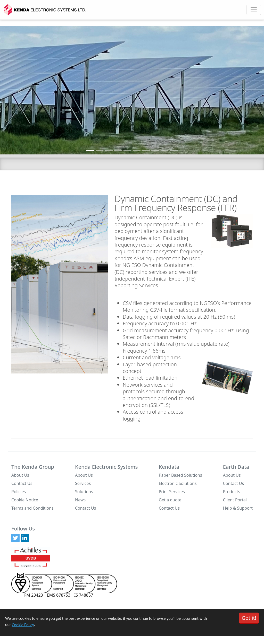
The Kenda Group (32, 467)
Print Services (172, 491)
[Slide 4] (118, 150)
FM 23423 (33, 595)
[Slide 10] (174, 150)
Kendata (169, 467)
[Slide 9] (164, 150)
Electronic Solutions (178, 483)
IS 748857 (83, 595)
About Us (20, 475)
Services (83, 483)
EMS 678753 (58, 595)
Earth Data (236, 467)
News (80, 500)
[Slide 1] (90, 150)
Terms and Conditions (32, 508)
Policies (18, 491)
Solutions (84, 491)
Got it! (249, 617)
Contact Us (21, 483)
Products (231, 491)
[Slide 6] (137, 150)
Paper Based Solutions (180, 475)
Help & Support (238, 508)
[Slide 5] (127, 150)
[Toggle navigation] (253, 10)
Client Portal (235, 500)
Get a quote (170, 500)
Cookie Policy (23, 624)
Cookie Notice (24, 500)
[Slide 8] (155, 150)
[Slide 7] (146, 150)
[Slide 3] (109, 150)
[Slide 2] (99, 150)
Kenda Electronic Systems (106, 467)
